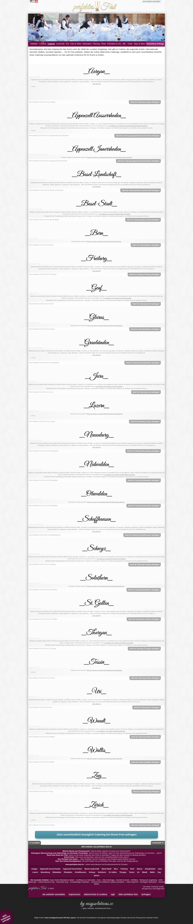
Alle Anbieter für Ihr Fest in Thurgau (42, 648)
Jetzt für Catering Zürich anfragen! (145, 825)
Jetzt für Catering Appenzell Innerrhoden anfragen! (138, 161)
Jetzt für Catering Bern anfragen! (145, 245)
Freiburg (124, 869)
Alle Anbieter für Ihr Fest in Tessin (42, 678)
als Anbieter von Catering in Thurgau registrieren (118, 643)
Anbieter (151, 1)
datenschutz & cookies (95, 894)
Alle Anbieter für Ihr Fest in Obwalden (43, 506)
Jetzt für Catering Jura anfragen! (146, 392)
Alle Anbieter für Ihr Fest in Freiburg (42, 274)
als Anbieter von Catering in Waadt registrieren (111, 731)
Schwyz (92, 872)
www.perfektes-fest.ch (74, 864)
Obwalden (68, 872)
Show (103, 44)
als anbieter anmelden (53, 894)
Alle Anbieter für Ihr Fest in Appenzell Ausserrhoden (49, 136)
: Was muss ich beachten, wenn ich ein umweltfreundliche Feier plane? (96, 857)
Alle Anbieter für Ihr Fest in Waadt (42, 737)
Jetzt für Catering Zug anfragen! (146, 792)
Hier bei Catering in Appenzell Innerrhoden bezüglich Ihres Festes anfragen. (109, 157)
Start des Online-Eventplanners (68, 861)
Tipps (139, 44)
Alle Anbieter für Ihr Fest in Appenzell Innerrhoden (48, 161)
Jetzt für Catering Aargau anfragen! (144, 102)
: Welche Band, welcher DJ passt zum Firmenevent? (96, 851)
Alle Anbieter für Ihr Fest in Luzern (42, 421)
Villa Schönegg (108, 880)
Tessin (131, 872)
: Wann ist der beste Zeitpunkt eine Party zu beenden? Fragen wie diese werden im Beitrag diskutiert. (96, 855)
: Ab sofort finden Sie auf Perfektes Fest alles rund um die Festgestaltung (96, 861)
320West (134, 880)
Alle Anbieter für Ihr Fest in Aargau (42, 102)
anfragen (146, 894)
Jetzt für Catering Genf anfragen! (145, 304)
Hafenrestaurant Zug (46, 882)
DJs (67, 44)
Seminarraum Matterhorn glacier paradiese (107, 882)
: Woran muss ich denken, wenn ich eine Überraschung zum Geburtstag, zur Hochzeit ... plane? (96, 853)
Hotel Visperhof (132, 882)
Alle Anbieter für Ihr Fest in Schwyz (42, 564)
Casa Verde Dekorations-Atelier (62, 880)
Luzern (35, 872)
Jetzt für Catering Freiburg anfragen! (144, 274)
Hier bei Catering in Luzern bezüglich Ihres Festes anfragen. (105, 414)
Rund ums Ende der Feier (57, 855)
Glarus (139, 869)
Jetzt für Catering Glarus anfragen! (145, 329)
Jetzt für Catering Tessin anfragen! (145, 678)
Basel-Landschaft (92, 869)
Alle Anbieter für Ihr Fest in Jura (41, 392)
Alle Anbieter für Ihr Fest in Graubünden (44, 363)
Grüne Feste (69, 857)
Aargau (34, 869)
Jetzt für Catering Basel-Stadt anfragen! (143, 220)
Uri (138, 872)
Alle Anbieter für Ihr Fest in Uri (40, 707)
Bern (116, 869)
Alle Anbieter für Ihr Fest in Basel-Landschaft (46, 190)
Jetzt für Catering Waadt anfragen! (145, 737)
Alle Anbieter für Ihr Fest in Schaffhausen (44, 535)
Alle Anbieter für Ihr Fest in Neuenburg (43, 451)
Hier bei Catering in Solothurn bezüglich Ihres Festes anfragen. (105, 586)
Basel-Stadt (106, 869)
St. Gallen (113, 872)
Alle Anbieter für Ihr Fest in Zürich (42, 825)
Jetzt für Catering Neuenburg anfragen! (143, 451)
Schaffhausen (80, 872)
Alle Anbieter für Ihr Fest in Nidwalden (43, 480)
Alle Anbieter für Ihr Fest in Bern (41, 245)
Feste (130, 44)
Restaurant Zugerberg (148, 880)
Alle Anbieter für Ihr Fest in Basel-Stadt (44, 220)
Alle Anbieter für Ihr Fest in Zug (41, 791)
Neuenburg (45, 872)
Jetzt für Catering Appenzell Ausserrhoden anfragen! (137, 136)
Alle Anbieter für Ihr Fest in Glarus (42, 329)
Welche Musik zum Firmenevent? (76, 851)
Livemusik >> (158, 843)
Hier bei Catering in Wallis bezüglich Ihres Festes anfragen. (104, 758)
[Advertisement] (96, 94)
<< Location (34, 843)
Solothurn (102, 872)
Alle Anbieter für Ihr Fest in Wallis (41, 762)
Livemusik (60, 44)
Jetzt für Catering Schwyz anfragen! (144, 564)
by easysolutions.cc (96, 904)
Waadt (144, 872)
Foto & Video (75, 44)
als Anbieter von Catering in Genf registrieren (117, 298)
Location (42, 44)
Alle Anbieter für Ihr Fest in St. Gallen (43, 619)
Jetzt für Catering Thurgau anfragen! (144, 649)
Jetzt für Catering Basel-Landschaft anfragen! (140, 190)
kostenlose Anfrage (155, 44)
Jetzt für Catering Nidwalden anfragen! (143, 480)
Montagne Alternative (148, 882)
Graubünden (150, 869)
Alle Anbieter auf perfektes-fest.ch (96, 847)
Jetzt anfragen (96, 84)
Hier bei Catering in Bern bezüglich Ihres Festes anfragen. (104, 241)
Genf (132, 869)
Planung (96, 44)
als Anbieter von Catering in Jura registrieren (109, 386)
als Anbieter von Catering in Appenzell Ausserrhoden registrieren (128, 125)
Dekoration (87, 44)
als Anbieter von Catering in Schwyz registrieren (111, 558)
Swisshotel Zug (62, 882)
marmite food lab (122, 880)
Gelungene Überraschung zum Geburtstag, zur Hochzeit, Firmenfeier (59, 853)
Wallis (152, 872)
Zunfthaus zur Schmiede (85, 880)
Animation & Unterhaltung (118, 44)
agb (113, 894)
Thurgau (122, 872)
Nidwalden (57, 872)
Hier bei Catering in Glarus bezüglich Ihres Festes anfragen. (104, 325)
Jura (160, 869)
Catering (51, 44)
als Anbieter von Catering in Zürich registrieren (118, 815)
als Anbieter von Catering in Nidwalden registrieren (119, 474)
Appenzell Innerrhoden (72, 869)
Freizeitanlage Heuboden (79, 882)
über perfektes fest (128, 894)
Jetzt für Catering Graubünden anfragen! (142, 363)
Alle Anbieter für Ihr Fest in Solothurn (43, 590)
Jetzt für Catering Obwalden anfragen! (143, 506)
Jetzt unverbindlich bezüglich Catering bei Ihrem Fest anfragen (96, 834)
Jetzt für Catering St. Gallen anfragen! (143, 619)
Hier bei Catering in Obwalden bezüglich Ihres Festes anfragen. (106, 502)
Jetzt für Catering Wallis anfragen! (145, 762)
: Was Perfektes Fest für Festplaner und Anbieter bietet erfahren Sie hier (96, 859)
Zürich (96, 876)
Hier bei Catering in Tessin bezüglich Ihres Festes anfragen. (104, 670)
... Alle (123, 44)
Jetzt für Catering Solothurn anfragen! (143, 590)
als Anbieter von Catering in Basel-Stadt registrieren (115, 214)
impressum (74, 894)
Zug (159, 872)
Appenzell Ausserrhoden (50, 869)
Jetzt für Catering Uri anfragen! (146, 707)
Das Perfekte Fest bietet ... (68, 859)
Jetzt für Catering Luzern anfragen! (144, 422)
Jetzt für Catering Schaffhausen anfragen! (142, 535)
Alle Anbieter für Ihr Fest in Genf (41, 304)
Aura (99, 880)
